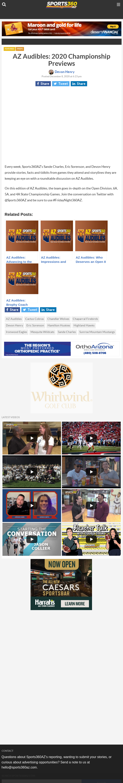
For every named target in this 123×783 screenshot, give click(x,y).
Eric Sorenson (35, 325)
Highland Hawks (84, 325)
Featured (9, 49)
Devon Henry (62, 72)
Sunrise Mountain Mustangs (97, 332)
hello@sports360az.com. (20, 767)
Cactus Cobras (34, 319)
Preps (20, 49)
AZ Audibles (14, 319)
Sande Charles (67, 332)
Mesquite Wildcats (42, 332)
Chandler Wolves (58, 319)
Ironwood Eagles (16, 332)
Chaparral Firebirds (85, 319)
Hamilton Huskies (59, 325)
